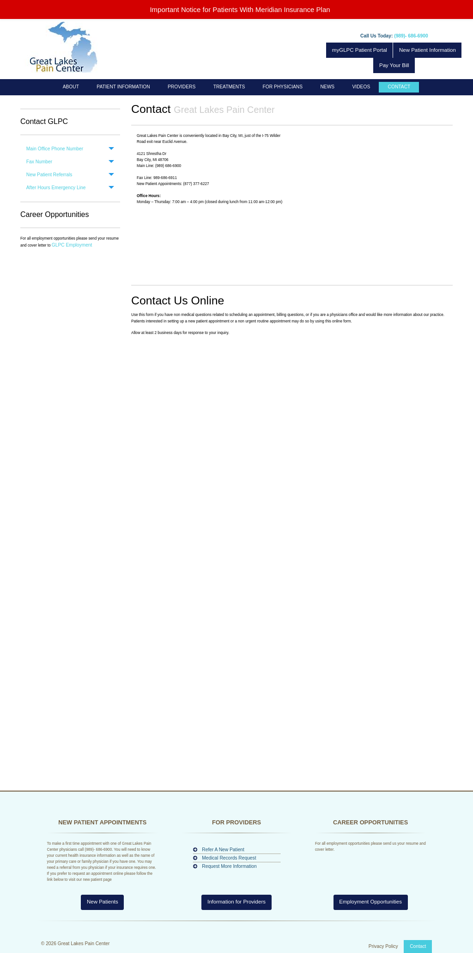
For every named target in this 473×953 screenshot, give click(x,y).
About (71, 86)
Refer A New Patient (223, 849)
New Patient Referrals (49, 174)
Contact (399, 86)
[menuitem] (71, 87)
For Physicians (283, 86)
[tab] (70, 148)
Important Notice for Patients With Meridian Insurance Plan (240, 9)
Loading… (292, 557)
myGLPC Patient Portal (359, 50)
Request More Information (229, 866)
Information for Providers (236, 901)
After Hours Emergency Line (56, 187)
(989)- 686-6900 (411, 35)
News (327, 86)
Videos (361, 86)
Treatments (229, 86)
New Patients (102, 901)
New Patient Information (427, 50)
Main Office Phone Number (54, 148)
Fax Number (39, 161)
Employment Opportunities (370, 901)
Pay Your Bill (394, 65)
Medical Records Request (229, 857)
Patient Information (123, 86)
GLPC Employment (72, 245)
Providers (181, 86)
